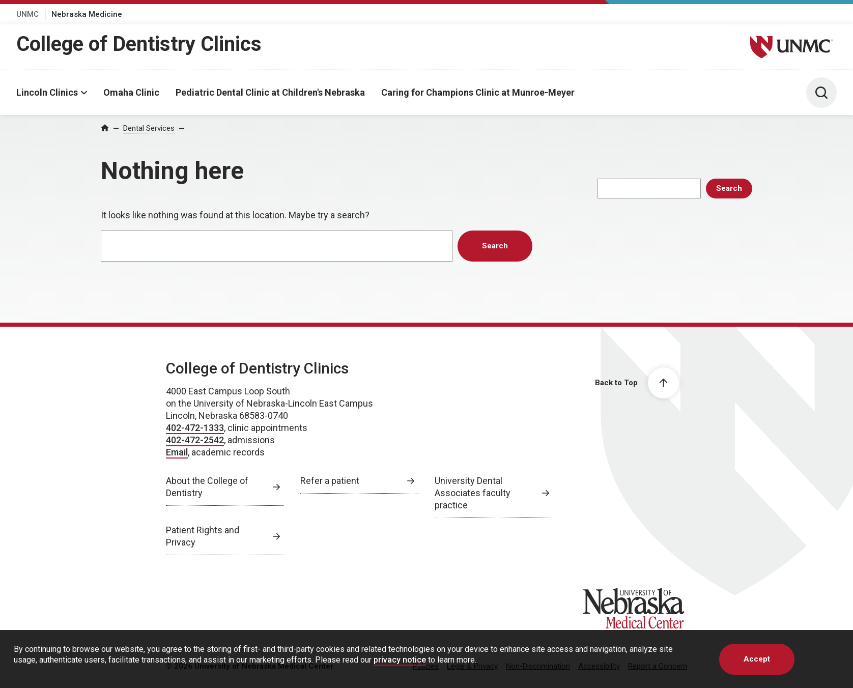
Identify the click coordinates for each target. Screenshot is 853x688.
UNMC (27, 14)
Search (729, 188)
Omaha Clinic (131, 92)
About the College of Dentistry (207, 486)
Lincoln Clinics (47, 92)
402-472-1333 (195, 427)
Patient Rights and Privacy (202, 536)
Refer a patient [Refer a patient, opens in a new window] (329, 480)
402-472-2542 (195, 440)
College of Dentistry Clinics (139, 44)
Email (177, 452)
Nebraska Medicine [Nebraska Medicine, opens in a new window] (86, 14)
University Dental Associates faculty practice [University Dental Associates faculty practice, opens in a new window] (472, 492)
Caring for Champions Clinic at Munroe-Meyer (478, 92)
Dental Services (149, 128)
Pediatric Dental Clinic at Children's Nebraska (270, 92)
